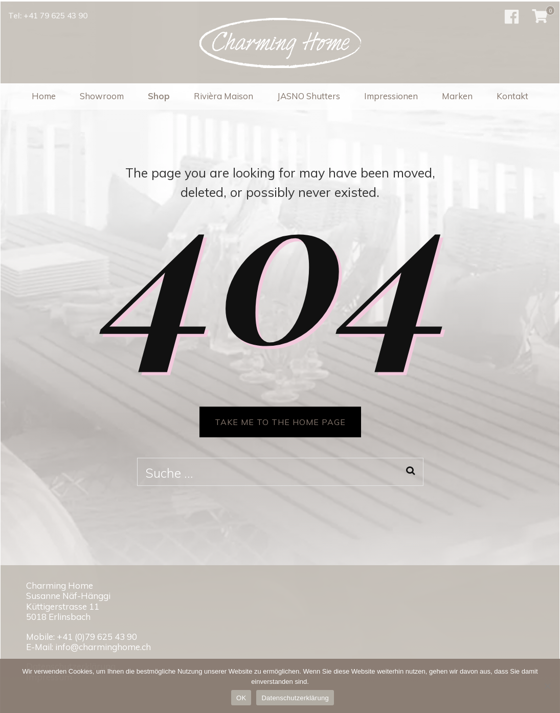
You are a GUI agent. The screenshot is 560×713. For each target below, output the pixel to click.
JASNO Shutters (308, 96)
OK (241, 698)
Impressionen (391, 96)
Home (44, 96)
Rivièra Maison (223, 96)
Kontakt (512, 96)
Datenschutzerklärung (294, 698)
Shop (159, 96)
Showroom (102, 96)
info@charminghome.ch (103, 646)
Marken (457, 96)
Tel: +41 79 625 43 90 (47, 15)
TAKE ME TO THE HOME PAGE (280, 422)
